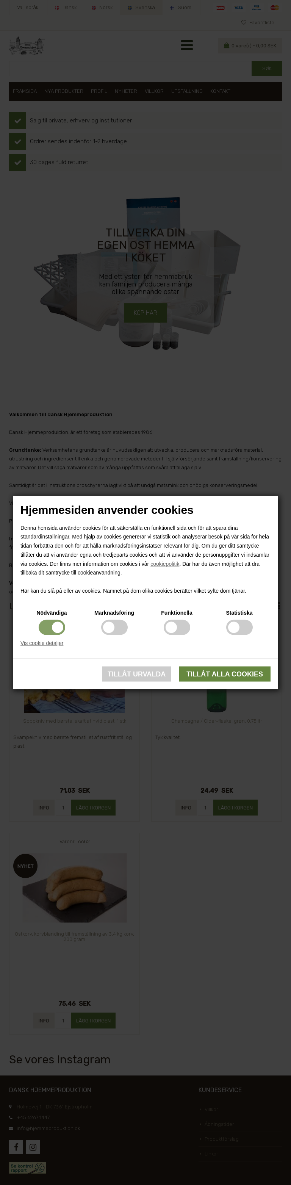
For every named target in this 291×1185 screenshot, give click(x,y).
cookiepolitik (164, 563)
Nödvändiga (51, 612)
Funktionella (176, 612)
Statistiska (239, 612)
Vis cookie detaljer (41, 643)
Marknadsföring (114, 612)
